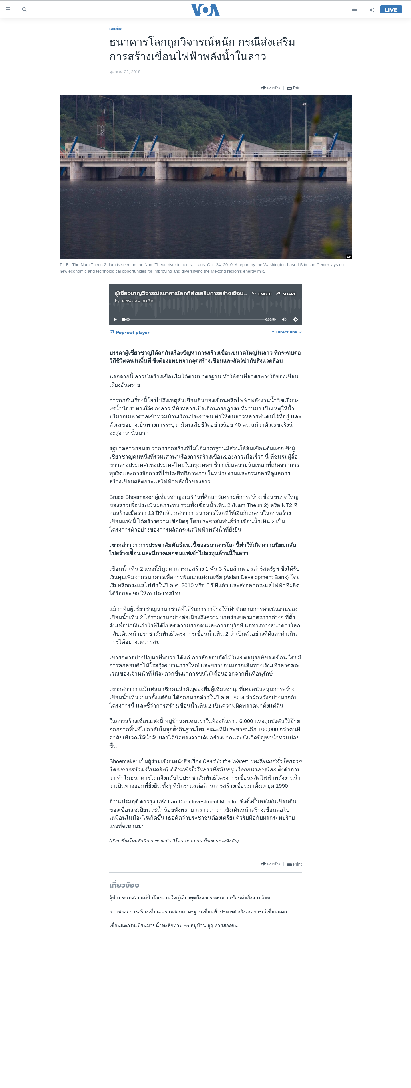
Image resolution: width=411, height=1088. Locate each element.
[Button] (270, 88)
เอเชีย (115, 28)
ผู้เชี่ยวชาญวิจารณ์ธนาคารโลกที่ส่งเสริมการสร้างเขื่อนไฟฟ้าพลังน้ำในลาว (202, 293)
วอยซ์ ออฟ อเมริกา (138, 301)
